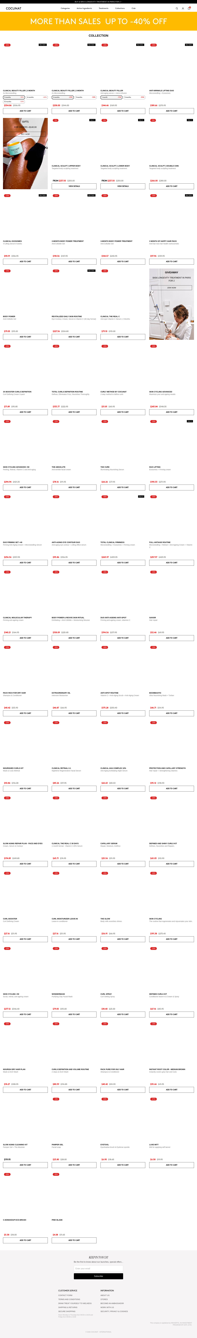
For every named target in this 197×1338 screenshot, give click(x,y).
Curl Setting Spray (108, 997)
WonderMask (58, 994)
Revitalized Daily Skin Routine (67, 316)
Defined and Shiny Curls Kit (163, 843)
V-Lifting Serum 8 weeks (12, 244)
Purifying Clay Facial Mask (62, 997)
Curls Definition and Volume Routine (70, 1069)
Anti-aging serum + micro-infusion (114, 93)
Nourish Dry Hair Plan (14, 1069)
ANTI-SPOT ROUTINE (109, 693)
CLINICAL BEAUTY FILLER (112, 91)
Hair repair (153, 620)
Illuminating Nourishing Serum (112, 470)
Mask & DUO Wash (10, 1072)
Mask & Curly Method (11, 771)
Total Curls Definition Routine (67, 392)
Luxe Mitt (154, 1145)
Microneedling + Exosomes (159, 93)
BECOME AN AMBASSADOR (112, 1303)
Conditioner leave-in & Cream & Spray (164, 997)
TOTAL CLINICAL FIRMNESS (112, 542)
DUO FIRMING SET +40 (12, 542)
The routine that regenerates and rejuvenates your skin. (170, 921)
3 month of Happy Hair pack (163, 241)
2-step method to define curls (112, 394)
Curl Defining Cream (11, 921)
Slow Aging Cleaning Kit (15, 1145)
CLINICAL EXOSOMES (12, 241)
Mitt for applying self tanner (159, 1147)
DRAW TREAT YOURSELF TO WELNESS (75, 1303)
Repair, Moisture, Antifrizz (110, 846)
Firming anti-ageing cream (13, 620)
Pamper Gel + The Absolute (14, 1147)
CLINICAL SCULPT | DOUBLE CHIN (164, 166)
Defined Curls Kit (158, 994)
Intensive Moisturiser (60, 695)
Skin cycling (155, 919)
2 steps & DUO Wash (60, 1072)
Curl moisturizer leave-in (65, 919)
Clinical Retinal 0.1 (61, 768)
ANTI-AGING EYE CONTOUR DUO (66, 542)
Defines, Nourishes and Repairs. (162, 846)
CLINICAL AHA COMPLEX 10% (113, 768)
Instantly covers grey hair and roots (163, 1072)
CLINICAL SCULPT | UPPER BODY (66, 166)
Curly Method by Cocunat (114, 392)
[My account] (183, 8)
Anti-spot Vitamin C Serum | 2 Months (115, 319)
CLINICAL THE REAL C (110, 316)
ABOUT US (105, 1295)
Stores (104, 1299)
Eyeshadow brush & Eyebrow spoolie (115, 1147)
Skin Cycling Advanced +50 (16, 467)
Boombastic (155, 693)
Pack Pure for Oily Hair (112, 1069)
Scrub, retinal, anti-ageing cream (15, 997)
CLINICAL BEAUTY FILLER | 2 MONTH (68, 91)
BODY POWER (9, 316)
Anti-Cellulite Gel (58, 244)
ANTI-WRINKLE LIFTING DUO (161, 91)
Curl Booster (10, 919)
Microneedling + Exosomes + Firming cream (118, 545)
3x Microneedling (9, 93)
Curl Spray (106, 994)
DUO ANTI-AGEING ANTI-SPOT (113, 618)
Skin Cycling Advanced (160, 392)
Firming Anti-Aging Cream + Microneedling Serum (22, 545)
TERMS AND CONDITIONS (69, 1299)
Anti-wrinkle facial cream (61, 470)
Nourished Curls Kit (13, 768)
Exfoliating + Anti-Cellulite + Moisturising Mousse (71, 620)
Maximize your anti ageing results (162, 394)
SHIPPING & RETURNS (67, 1307)
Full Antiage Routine (159, 542)
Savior (152, 618)
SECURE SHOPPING (66, 1311)
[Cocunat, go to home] (13, 8)
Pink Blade (57, 1220)
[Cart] (189, 8)
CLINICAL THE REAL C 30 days (65, 843)
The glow (105, 919)
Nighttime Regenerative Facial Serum (66, 771)
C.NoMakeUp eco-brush (14, 1220)
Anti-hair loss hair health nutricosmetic (164, 244)
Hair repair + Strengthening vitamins (163, 771)
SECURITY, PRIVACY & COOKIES (114, 1311)
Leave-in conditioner (60, 921)
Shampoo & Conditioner (12, 695)
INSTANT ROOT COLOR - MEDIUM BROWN (167, 1069)
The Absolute (58, 467)
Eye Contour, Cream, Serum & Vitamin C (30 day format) (74, 319)
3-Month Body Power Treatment (116, 241)
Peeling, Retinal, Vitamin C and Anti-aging (19, 470)
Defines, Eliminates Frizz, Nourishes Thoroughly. (71, 394)
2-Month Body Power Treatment (68, 241)
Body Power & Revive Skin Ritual (68, 618)
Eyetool (105, 1145)
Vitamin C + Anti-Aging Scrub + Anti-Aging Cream (120, 695)
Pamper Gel (57, 1145)
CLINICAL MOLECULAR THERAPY (17, 618)
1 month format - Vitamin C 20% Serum (67, 846)
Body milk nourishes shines (111, 921)
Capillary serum (109, 843)
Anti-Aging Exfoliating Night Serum (114, 771)
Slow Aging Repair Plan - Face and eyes (22, 843)
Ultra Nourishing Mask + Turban (161, 695)
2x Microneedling (58, 93)
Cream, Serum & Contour (13, 846)
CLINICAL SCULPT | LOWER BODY (115, 166)
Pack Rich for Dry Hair (14, 693)
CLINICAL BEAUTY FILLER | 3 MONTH (19, 91)
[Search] (177, 8)
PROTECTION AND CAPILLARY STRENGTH (167, 768)
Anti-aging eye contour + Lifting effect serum (69, 545)
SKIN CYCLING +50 (11, 994)
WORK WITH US (107, 1307)
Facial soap (56, 1147)
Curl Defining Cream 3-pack (14, 394)
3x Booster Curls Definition (17, 392)
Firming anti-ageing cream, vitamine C (115, 620)
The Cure (105, 467)
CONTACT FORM (65, 1295)
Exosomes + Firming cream (160, 470)
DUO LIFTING (154, 467)
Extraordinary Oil (61, 693)
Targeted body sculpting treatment (65, 168)
